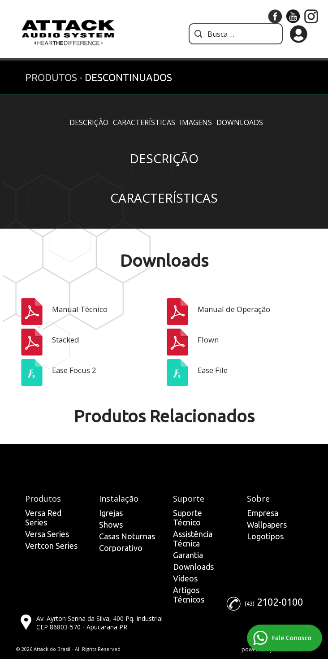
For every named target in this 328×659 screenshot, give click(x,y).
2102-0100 (280, 601)
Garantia (188, 555)
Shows (111, 524)
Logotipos (265, 536)
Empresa (262, 512)
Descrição (88, 122)
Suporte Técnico (187, 517)
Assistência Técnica (192, 538)
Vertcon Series (51, 545)
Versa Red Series (43, 517)
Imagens (196, 122)
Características (144, 122)
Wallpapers (267, 524)
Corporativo (120, 547)
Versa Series (47, 533)
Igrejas (111, 512)
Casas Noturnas (127, 536)
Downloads (239, 122)
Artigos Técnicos (188, 594)
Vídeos (185, 578)
